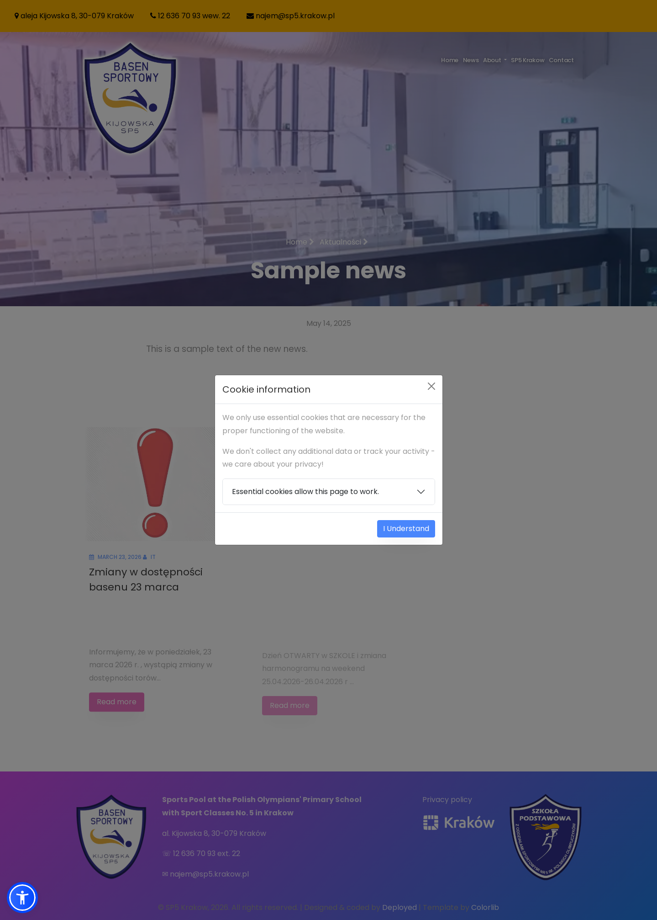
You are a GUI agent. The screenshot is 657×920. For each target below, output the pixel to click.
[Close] (431, 386)
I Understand (406, 528)
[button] (22, 897)
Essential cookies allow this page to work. (305, 491)
